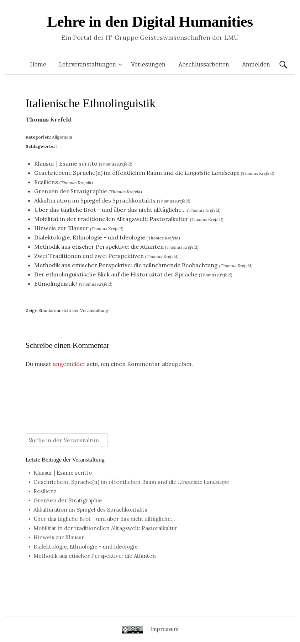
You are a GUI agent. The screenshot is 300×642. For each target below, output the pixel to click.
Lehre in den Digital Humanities (150, 21)
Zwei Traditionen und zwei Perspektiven (89, 255)
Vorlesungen (148, 64)
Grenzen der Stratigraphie (70, 191)
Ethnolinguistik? (56, 283)
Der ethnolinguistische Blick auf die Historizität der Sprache (116, 274)
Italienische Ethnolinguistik (91, 103)
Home (38, 64)
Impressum (164, 629)
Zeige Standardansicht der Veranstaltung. (68, 310)
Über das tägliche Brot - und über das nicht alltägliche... (110, 209)
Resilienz (46, 181)
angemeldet (69, 363)
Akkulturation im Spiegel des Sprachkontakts (95, 200)
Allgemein (62, 137)
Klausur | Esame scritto (66, 163)
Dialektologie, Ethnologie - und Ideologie (89, 237)
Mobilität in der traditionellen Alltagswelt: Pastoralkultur (111, 218)
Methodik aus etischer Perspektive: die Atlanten (99, 246)
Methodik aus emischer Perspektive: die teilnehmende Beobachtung (126, 265)
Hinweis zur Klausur (61, 228)
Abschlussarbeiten (203, 64)
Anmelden (256, 64)
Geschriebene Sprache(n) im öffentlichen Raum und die (137, 172)
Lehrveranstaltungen (87, 64)
